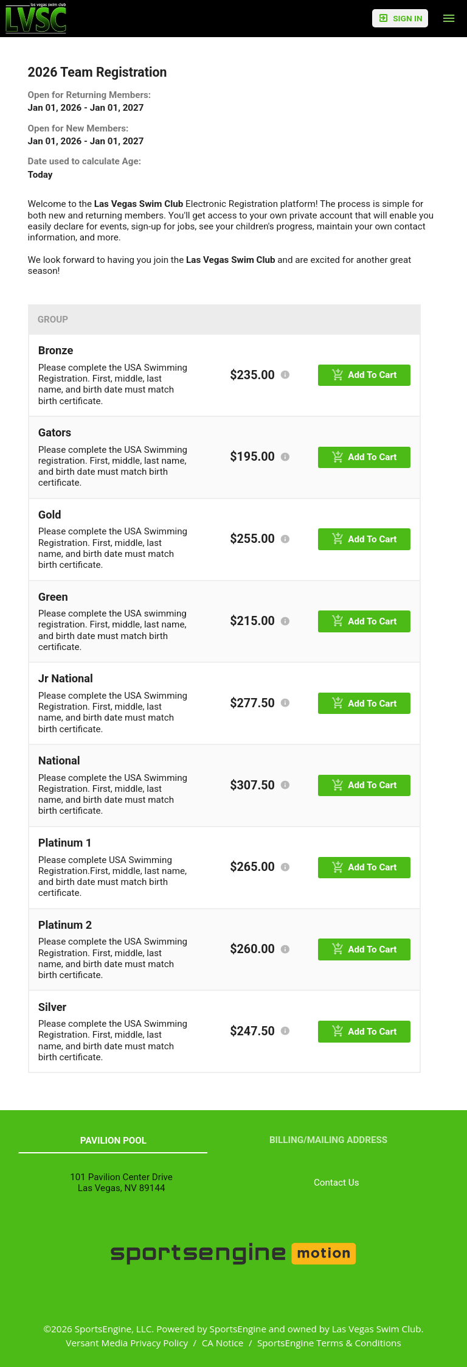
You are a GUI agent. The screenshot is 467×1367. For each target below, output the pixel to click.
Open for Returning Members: (89, 94)
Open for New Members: (78, 128)
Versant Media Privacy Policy (127, 1343)
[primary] (364, 375)
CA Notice (223, 1343)
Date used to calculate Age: (84, 161)
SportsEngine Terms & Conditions (329, 1343)
